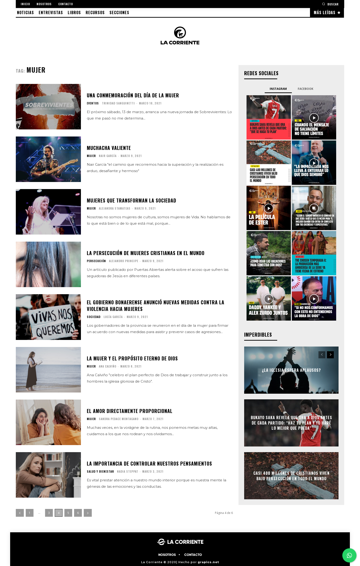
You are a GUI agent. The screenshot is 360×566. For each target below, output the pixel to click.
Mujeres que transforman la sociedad (131, 200)
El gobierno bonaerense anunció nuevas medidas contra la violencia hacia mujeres (155, 305)
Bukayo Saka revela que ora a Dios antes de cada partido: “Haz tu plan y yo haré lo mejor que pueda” (291, 423)
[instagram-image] (269, 117)
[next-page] (88, 513)
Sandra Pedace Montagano (118, 419)
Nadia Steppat (127, 471)
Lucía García (113, 317)
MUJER (91, 155)
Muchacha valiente (109, 147)
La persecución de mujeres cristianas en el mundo (146, 252)
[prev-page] (20, 513)
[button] (330, 3)
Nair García (108, 156)
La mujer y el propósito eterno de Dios (132, 358)
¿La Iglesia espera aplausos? (291, 370)
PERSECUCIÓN (96, 261)
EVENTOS (93, 103)
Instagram (278, 89)
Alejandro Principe (123, 261)
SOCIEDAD (93, 316)
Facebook (305, 89)
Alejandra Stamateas (114, 208)
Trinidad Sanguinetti (118, 103)
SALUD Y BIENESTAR (100, 471)
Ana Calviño (107, 366)
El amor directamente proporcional (129, 410)
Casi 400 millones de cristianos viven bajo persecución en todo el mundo (291, 475)
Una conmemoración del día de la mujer (133, 95)
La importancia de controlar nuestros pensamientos (149, 463)
